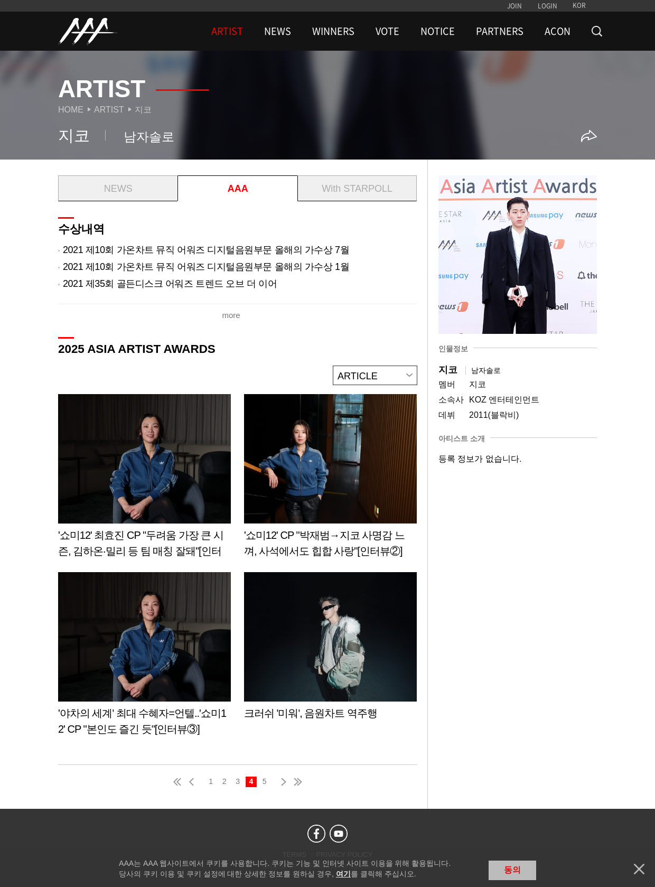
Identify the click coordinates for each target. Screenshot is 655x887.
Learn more (144, 479)
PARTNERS (499, 31)
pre (194, 782)
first (178, 782)
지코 (143, 109)
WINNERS (333, 31)
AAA (238, 188)
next (281, 782)
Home (70, 109)
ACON (557, 31)
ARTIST (227, 31)
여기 (343, 874)
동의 (512, 869)
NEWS (277, 31)
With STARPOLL (357, 188)
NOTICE (437, 31)
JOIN (514, 6)
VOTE (387, 31)
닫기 (639, 869)
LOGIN (547, 6)
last (297, 782)
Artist (109, 109)
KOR (579, 5)
